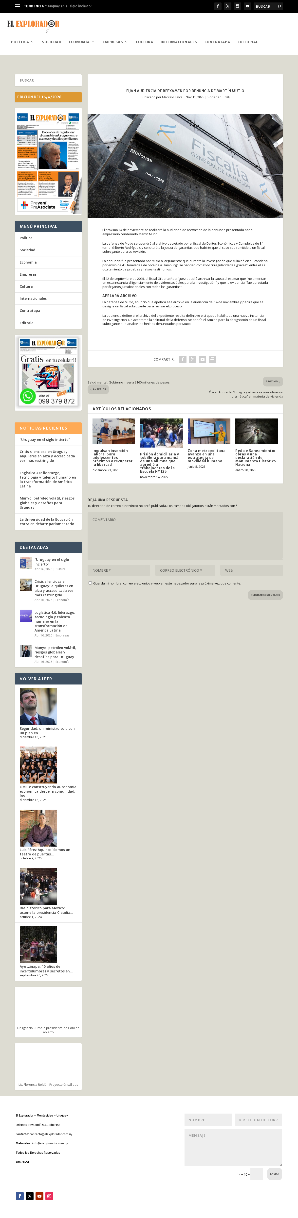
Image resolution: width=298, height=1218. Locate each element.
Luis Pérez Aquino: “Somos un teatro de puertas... (45, 850)
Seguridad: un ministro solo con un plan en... (47, 729)
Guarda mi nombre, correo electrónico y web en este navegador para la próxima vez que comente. (167, 581)
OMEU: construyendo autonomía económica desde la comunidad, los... (48, 789)
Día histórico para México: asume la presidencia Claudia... (46, 908)
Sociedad (51, 41)
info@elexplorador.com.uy (50, 1142)
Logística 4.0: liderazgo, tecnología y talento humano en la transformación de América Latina (48, 478)
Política (20, 41)
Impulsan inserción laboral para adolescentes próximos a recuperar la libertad (112, 456)
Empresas (113, 41)
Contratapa (217, 41)
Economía (79, 41)
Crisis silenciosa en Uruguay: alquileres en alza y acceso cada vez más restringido (47, 454)
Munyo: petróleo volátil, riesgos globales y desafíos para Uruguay (47, 501)
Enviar (274, 1172)
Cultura (144, 41)
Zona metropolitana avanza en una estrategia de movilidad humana (206, 454)
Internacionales (179, 41)
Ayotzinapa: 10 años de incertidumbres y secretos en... (46, 966)
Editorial (248, 41)
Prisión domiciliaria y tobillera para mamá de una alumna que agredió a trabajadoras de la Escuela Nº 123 (159, 461)
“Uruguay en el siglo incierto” (68, 6)
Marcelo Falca (172, 95)
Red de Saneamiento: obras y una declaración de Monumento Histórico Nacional (255, 456)
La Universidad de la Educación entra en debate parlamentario (47, 519)
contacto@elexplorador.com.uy (51, 1132)
